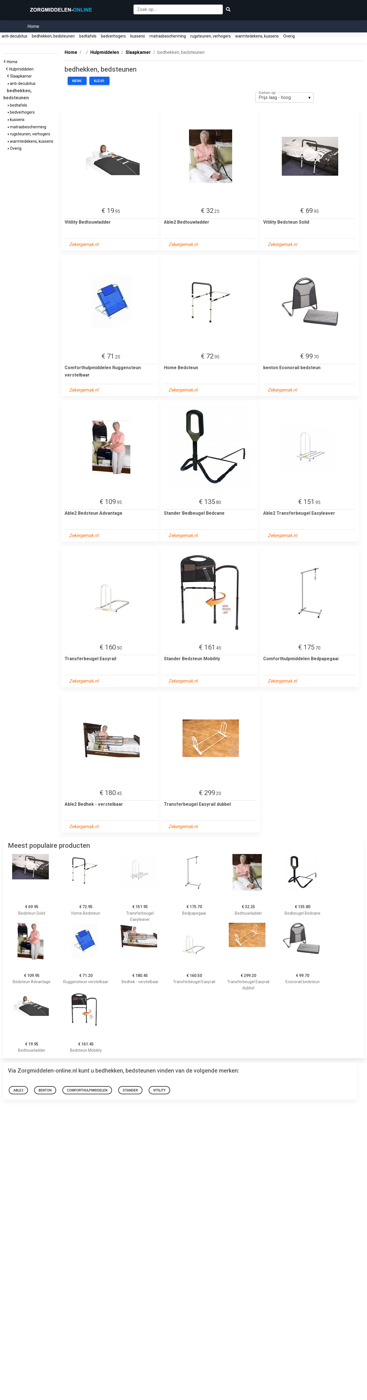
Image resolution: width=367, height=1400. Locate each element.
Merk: (77, 81)
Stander (130, 1090)
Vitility (159, 1090)
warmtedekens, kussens (257, 36)
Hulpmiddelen (22, 69)
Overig (289, 36)
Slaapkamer (22, 76)
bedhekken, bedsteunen (53, 36)
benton (45, 1090)
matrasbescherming (168, 36)
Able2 (18, 1090)
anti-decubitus (14, 36)
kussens (138, 36)
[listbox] (284, 98)
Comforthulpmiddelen (87, 1090)
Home (33, 26)
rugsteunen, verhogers (210, 36)
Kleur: (99, 81)
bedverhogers (113, 36)
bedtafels (88, 36)
